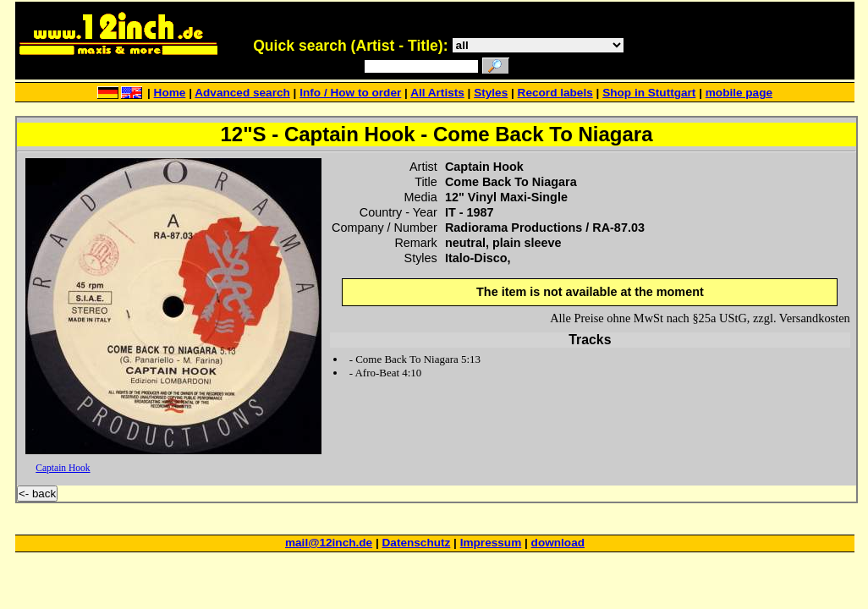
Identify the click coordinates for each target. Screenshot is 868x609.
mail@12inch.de (328, 542)
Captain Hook (63, 468)
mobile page (739, 92)
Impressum (491, 542)
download (558, 542)
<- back (37, 493)
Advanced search (242, 92)
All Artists (437, 92)
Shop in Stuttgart (648, 92)
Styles (491, 92)
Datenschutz (416, 542)
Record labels (555, 92)
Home (170, 92)
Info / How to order (350, 92)
